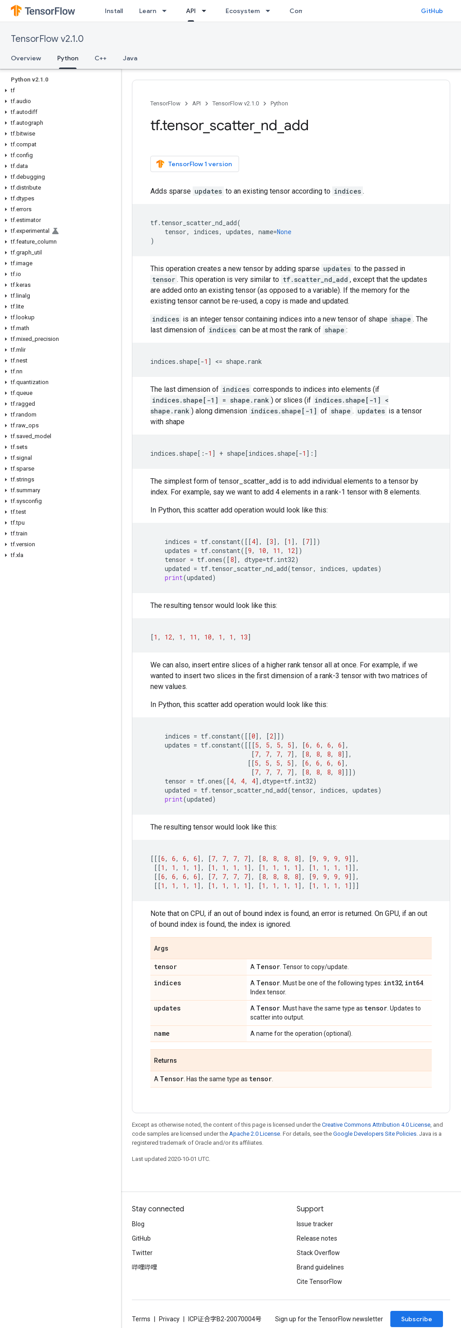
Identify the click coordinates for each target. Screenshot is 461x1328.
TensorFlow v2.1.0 (47, 39)
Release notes (317, 1238)
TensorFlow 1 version (194, 163)
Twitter (142, 1252)
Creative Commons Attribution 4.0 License (376, 1124)
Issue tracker (315, 1224)
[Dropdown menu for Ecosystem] (270, 11)
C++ (101, 58)
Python (279, 103)
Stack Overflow (318, 1252)
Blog (138, 1224)
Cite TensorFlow (319, 1281)
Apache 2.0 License (254, 1133)
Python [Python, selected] (67, 58)
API (196, 103)
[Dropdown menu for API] (206, 11)
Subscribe (416, 1319)
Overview (26, 58)
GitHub (432, 11)
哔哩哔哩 (144, 1267)
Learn (147, 11)
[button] (59, 90)
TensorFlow (165, 103)
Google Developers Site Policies (374, 1133)
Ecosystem (243, 11)
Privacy (169, 1319)
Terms (141, 1319)
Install (114, 11)
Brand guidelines (320, 1267)
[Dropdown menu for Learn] (167, 11)
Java (130, 58)
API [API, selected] (191, 11)
